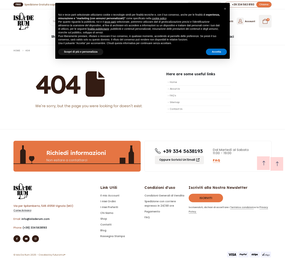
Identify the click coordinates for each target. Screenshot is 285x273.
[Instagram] (35, 238)
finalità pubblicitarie (98, 28)
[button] (263, 4)
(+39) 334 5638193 (35, 227)
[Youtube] (26, 238)
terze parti (110, 21)
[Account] (246, 21)
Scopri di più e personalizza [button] (80, 51)
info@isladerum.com (35, 219)
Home (173, 82)
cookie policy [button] (159, 18)
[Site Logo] (23, 21)
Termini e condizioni (242, 207)
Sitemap (175, 102)
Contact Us (176, 108)
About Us (175, 88)
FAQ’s (173, 95)
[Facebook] (16, 238)
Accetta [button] (216, 51)
